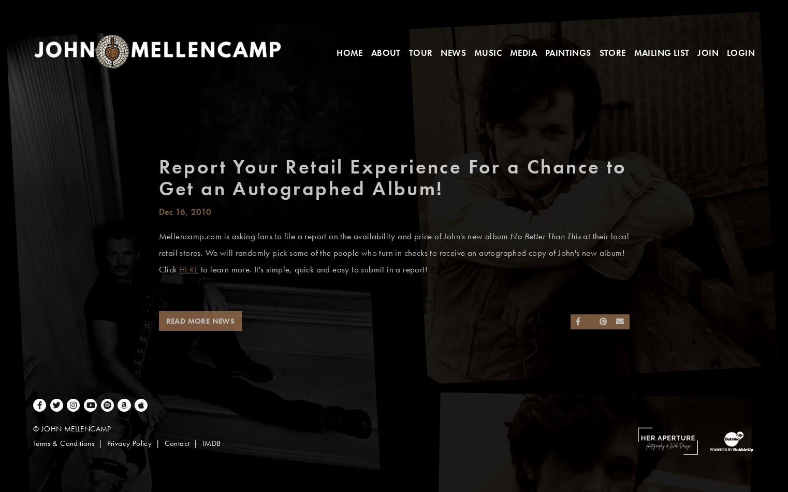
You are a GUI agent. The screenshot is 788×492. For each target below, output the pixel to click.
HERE (189, 269)
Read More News (200, 321)
